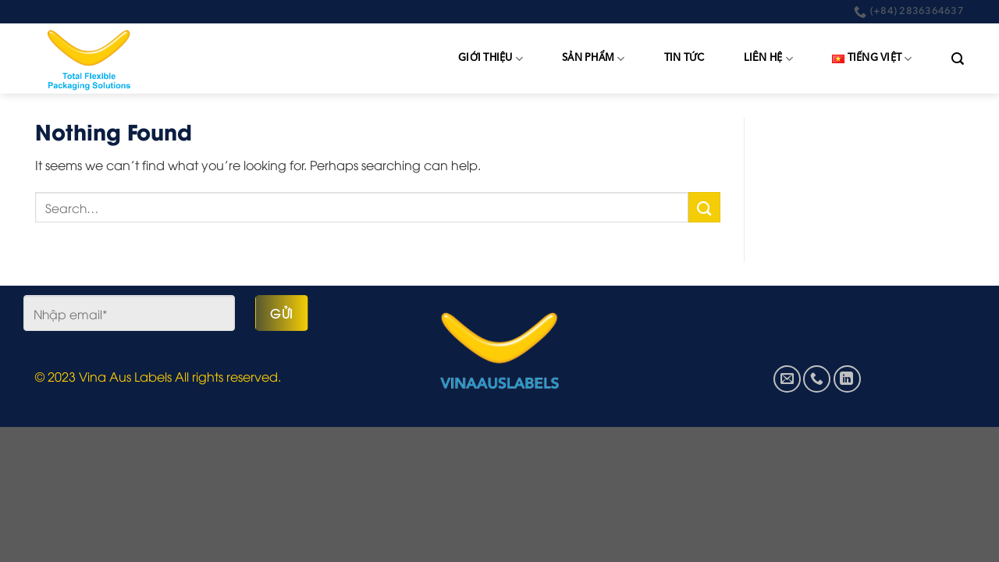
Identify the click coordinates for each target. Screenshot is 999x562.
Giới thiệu (490, 59)
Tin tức (684, 58)
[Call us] (816, 379)
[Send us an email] (787, 379)
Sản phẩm (593, 59)
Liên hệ (768, 59)
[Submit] (704, 207)
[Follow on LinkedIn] (847, 379)
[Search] (957, 59)
